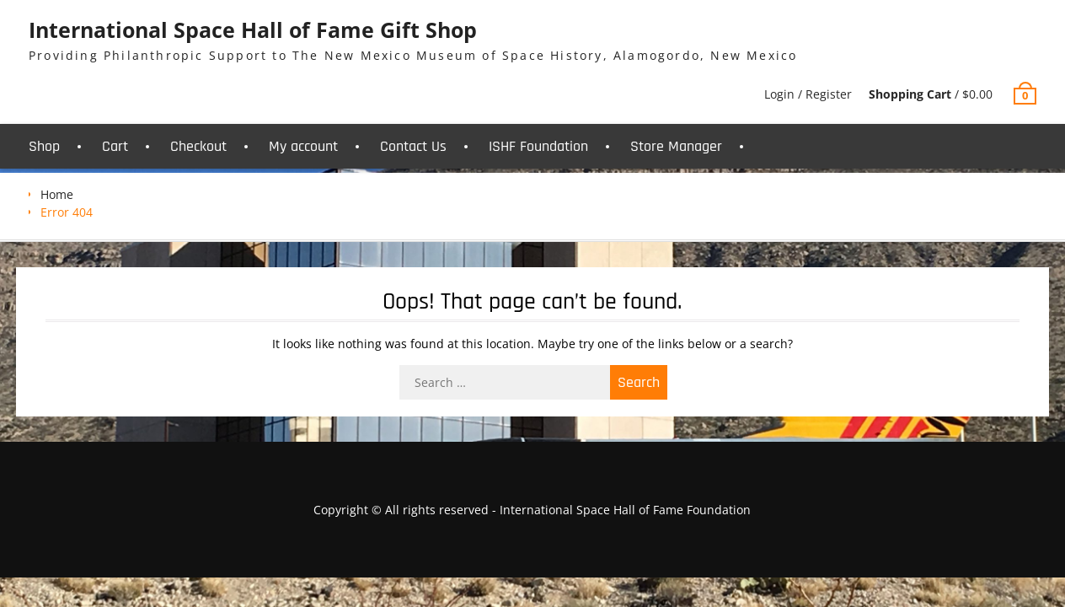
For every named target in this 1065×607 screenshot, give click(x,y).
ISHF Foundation (538, 146)
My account (303, 146)
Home (56, 194)
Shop (44, 146)
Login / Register (808, 94)
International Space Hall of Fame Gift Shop (253, 29)
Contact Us (413, 146)
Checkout (198, 146)
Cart (115, 146)
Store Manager (676, 146)
